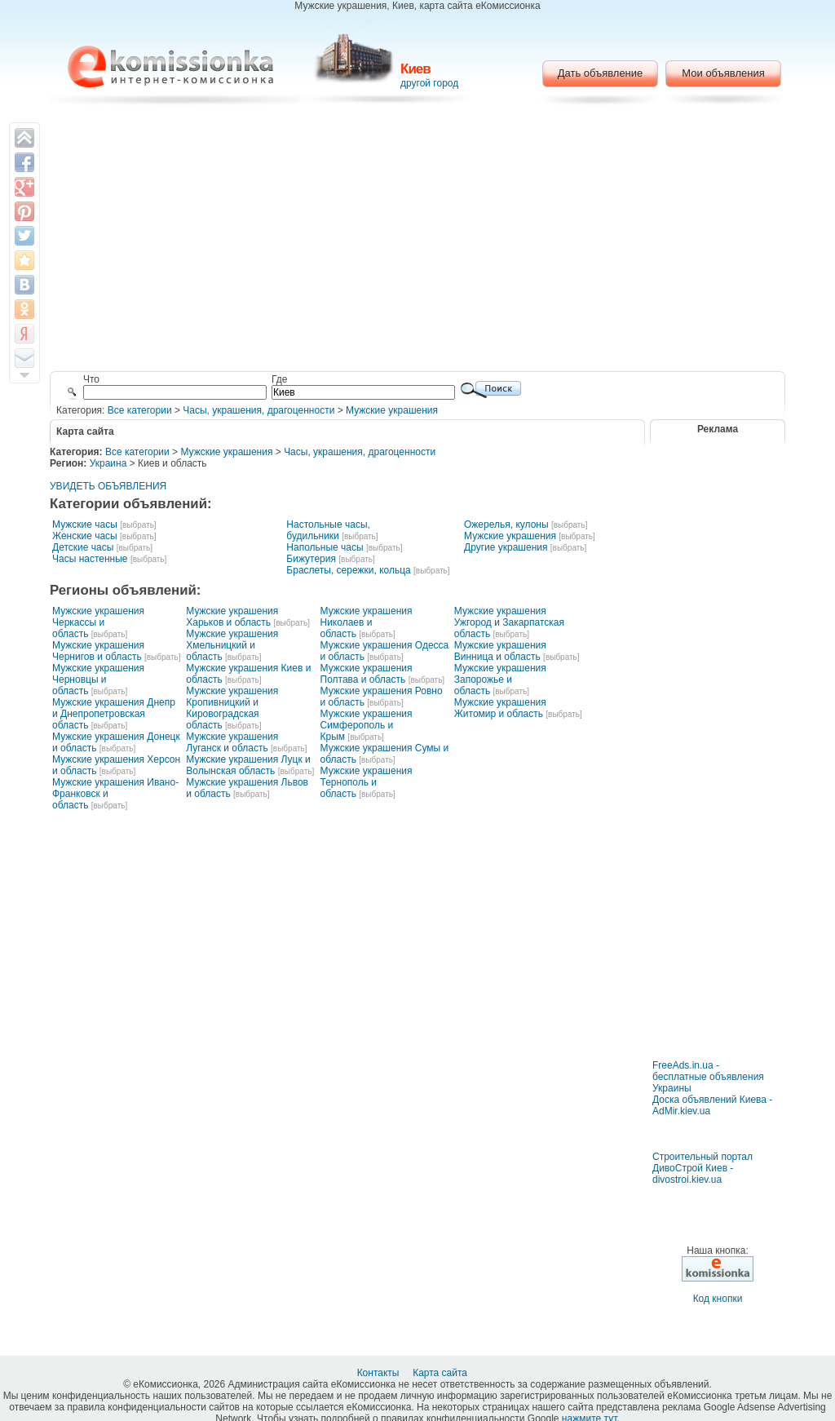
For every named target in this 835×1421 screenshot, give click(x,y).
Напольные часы (324, 547)
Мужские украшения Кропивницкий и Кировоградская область (232, 708)
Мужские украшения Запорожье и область (500, 679)
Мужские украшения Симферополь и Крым (366, 725)
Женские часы (84, 536)
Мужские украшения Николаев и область (366, 622)
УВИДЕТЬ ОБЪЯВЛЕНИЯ (108, 486)
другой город (429, 83)
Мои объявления (723, 73)
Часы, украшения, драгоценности (258, 410)
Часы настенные (90, 558)
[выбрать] (138, 524)
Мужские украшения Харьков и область (232, 616)
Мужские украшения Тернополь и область (366, 782)
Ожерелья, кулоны (506, 524)
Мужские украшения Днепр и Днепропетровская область (113, 714)
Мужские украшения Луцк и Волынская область (248, 765)
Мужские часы (84, 524)
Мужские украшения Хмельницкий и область (232, 645)
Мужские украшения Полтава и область (366, 673)
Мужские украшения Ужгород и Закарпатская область (509, 622)
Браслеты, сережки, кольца (348, 570)
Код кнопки (718, 1298)
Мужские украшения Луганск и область (232, 742)
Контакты (379, 1373)
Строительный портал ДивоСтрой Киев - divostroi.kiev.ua (702, 1168)
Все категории (140, 410)
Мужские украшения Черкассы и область (98, 622)
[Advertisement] (417, 240)
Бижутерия (311, 558)
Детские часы (82, 547)
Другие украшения (505, 547)
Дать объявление (600, 73)
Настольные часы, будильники (328, 530)
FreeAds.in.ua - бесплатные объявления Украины (708, 1077)
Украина (108, 463)
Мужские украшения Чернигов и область (98, 651)
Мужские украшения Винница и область (500, 651)
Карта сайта (441, 1373)
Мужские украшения (392, 410)
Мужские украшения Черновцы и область (98, 679)
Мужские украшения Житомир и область (500, 708)
